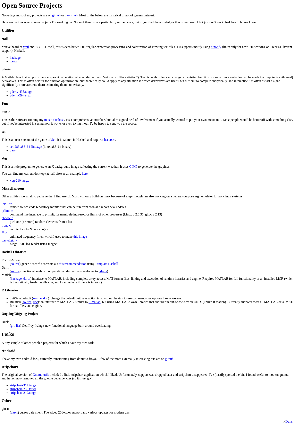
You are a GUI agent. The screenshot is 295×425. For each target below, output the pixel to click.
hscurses (109, 139)
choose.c (7, 218)
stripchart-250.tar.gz (23, 389)
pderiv (103, 271)
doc (45, 298)
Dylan (289, 421)
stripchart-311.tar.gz (23, 385)
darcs (13, 61)
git (12, 325)
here (85, 173)
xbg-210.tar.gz (19, 180)
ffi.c (4, 233)
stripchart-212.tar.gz (23, 392)
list (18, 325)
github (56, 15)
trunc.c (6, 225)
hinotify (216, 47)
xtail (26, 47)
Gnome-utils (41, 374)
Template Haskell (106, 264)
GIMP (133, 166)
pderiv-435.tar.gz (21, 91)
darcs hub (71, 15)
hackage (15, 57)
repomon (7, 203)
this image (80, 236)
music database (54, 119)
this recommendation (72, 264)
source (15, 264)
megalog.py (9, 240)
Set (53, 139)
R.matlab (94, 302)
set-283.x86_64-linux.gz (26, 146)
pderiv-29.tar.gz (20, 95)
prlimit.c (7, 210)
